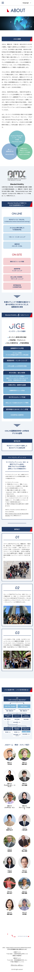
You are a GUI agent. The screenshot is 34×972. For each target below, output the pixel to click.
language (26, 3)
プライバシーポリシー (17, 965)
